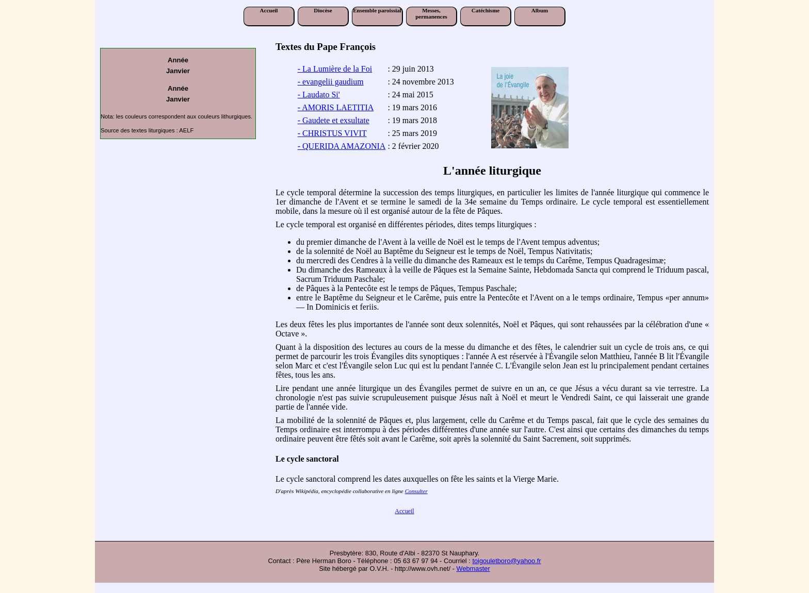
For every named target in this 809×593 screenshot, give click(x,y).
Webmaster (473, 568)
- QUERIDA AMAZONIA (342, 146)
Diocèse (323, 10)
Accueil (269, 10)
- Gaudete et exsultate (333, 120)
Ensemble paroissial (377, 10)
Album (539, 10)
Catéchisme (485, 10)
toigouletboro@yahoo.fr (506, 561)
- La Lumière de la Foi (335, 68)
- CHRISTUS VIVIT (332, 133)
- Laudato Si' (319, 94)
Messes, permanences (431, 13)
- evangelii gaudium (331, 81)
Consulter (416, 491)
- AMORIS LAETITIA (336, 107)
